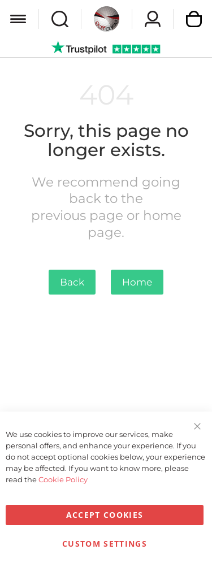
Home (137, 282)
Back (72, 282)
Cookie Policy (63, 479)
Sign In (153, 19)
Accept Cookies (105, 514)
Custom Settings (104, 543)
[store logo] (106, 19)
